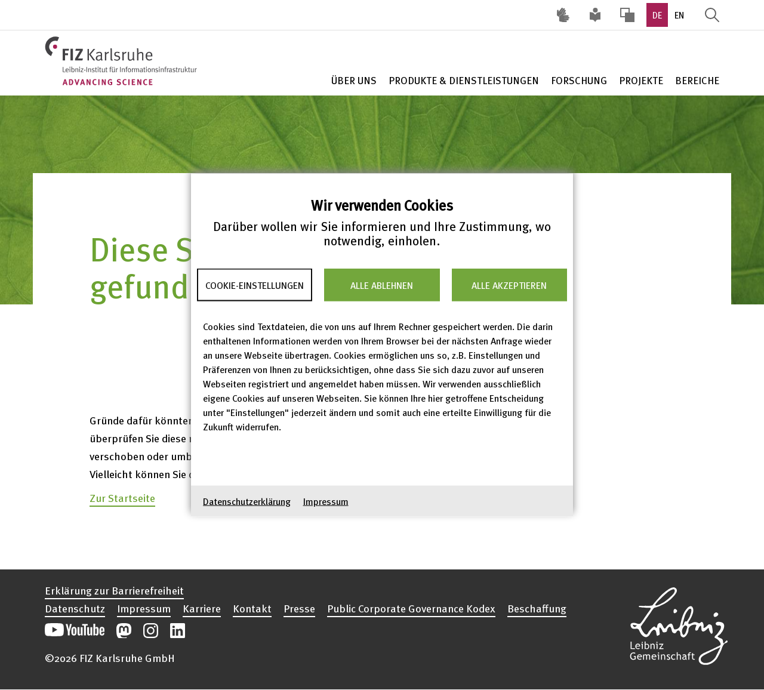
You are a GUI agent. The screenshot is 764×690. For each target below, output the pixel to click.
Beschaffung (536, 608)
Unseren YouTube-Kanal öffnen (74, 630)
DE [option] (657, 14)
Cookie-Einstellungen (254, 285)
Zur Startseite (122, 497)
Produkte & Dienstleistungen (464, 80)
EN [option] (679, 14)
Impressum (326, 501)
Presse (299, 608)
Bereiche (697, 80)
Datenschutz (75, 608)
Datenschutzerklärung (247, 501)
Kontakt (252, 608)
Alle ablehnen (381, 285)
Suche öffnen (712, 15)
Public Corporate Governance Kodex (411, 608)
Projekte (641, 80)
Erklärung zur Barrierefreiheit (114, 590)
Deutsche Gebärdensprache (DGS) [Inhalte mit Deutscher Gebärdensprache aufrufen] (563, 15)
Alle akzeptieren (509, 285)
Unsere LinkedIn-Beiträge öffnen (177, 630)
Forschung (579, 80)
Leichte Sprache (595, 15)
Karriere (202, 608)
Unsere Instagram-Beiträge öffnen (150, 630)
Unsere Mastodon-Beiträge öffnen (123, 630)
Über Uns (354, 80)
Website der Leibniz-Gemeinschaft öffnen (678, 624)
